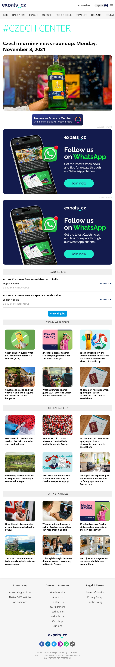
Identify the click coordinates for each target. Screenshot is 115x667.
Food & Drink (64, 14)
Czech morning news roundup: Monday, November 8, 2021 (50, 46)
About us (57, 597)
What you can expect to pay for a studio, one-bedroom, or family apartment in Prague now (94, 479)
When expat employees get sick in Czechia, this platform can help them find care (57, 527)
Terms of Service (95, 592)
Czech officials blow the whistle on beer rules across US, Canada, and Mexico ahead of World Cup (94, 357)
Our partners (57, 606)
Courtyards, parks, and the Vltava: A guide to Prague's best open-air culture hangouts (19, 394)
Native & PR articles (20, 597)
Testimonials (57, 611)
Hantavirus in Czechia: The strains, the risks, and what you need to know (19, 441)
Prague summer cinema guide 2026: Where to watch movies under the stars (57, 392)
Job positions (20, 602)
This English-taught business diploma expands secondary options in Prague (57, 561)
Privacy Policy (95, 597)
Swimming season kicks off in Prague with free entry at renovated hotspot (19, 478)
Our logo (57, 626)
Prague (33, 14)
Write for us (57, 616)
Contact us (58, 602)
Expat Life (81, 14)
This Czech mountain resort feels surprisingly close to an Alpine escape (20, 561)
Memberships (57, 592)
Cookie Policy (95, 602)
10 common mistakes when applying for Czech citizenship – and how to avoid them (94, 394)
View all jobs (57, 313)
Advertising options (20, 592)
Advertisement (104, 126)
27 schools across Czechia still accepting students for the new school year (56, 355)
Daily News (18, 14)
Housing (96, 14)
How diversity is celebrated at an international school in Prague (19, 527)
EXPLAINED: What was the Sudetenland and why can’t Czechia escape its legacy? (57, 478)
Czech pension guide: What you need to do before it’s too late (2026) (19, 355)
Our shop (57, 621)
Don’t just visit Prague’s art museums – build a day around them (94, 561)
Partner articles (57, 493)
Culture (47, 14)
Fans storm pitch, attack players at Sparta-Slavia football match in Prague (55, 441)
